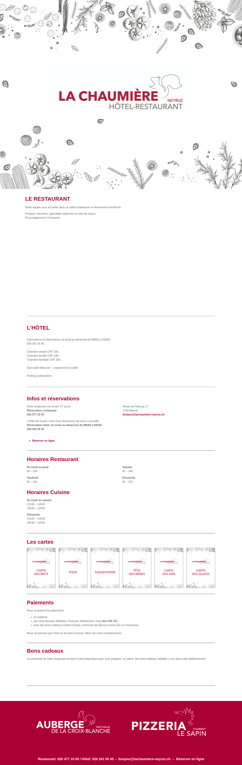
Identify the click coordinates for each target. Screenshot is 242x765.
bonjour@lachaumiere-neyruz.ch (144, 759)
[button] (121, 441)
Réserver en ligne (190, 759)
